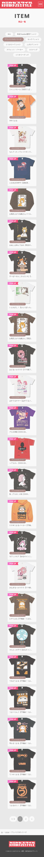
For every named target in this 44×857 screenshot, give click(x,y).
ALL (9, 34)
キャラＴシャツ (33, 39)
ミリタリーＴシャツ (13, 44)
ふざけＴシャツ (32, 44)
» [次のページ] (31, 819)
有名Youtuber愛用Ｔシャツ (26, 34)
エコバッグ (33, 50)
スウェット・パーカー (15, 50)
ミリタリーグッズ (22, 55)
